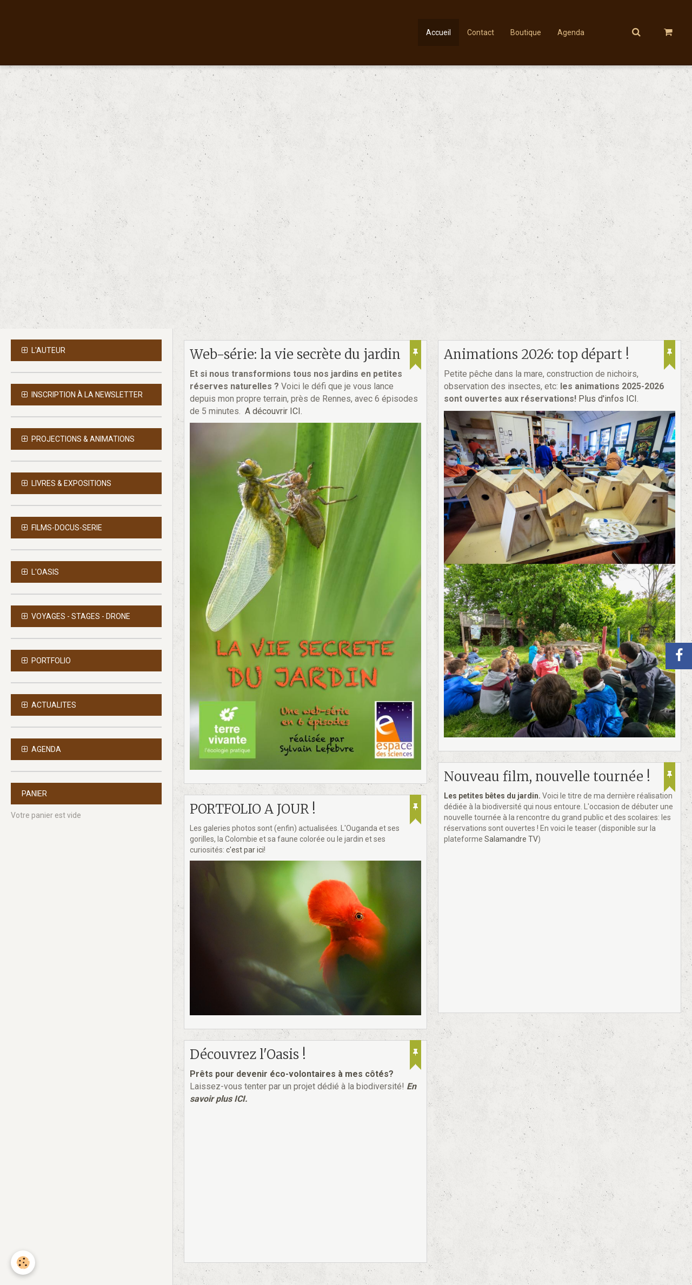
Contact (480, 32)
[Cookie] (23, 1262)
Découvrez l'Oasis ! (248, 1054)
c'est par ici (245, 849)
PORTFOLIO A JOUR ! (253, 809)
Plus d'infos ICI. (609, 399)
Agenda (570, 32)
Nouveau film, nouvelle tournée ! (547, 776)
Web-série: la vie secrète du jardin (295, 354)
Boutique (525, 32)
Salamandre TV (511, 839)
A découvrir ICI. (273, 411)
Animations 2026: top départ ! (536, 354)
